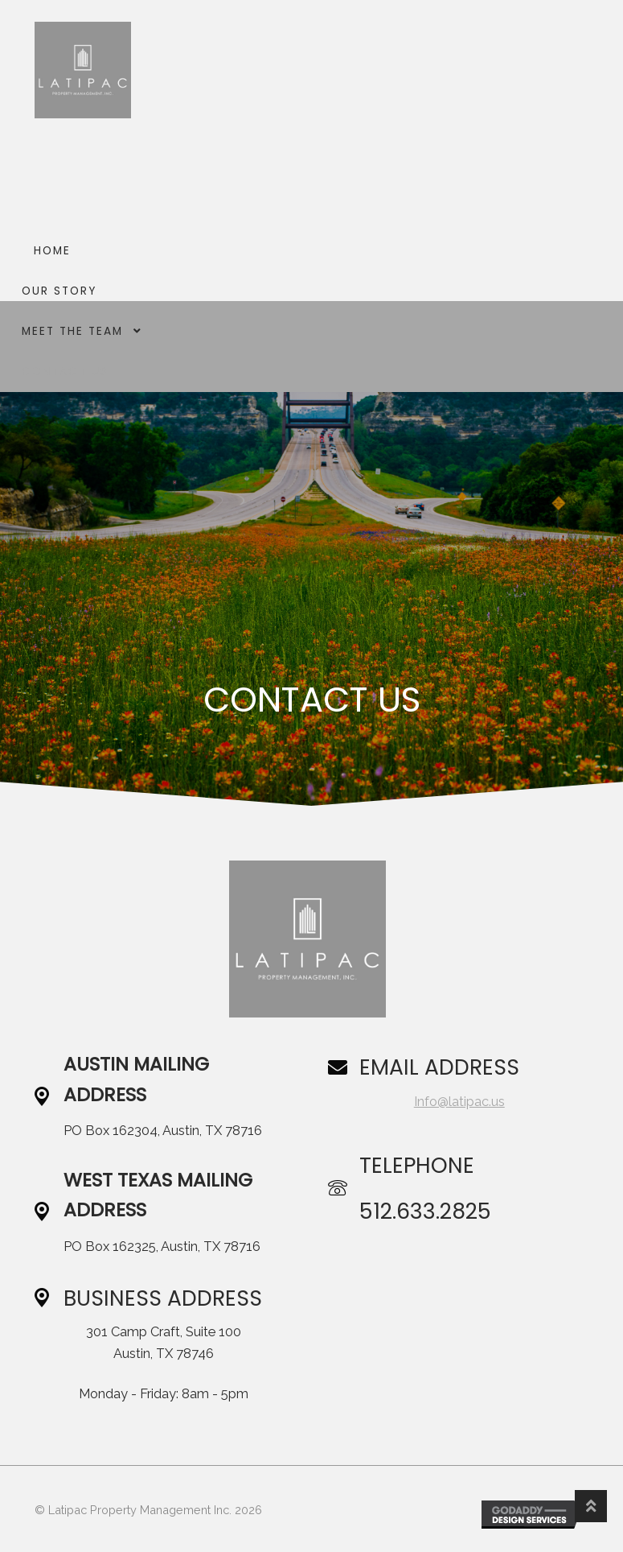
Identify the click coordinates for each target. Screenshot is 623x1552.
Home (52, 250)
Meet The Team (72, 331)
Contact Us (65, 371)
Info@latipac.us (459, 1101)
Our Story (59, 291)
